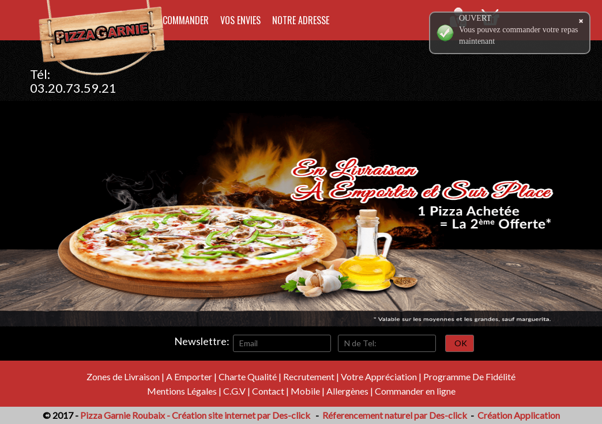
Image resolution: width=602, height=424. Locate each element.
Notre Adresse (300, 20)
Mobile (305, 390)
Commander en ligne (415, 390)
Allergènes (347, 390)
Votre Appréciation (379, 376)
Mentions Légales (182, 390)
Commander (186, 20)
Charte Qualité (248, 376)
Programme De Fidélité (469, 376)
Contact (268, 390)
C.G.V (234, 390)
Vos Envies (240, 20)
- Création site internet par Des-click (238, 415)
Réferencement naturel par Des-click (394, 415)
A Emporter (189, 376)
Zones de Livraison (123, 376)
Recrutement (308, 376)
